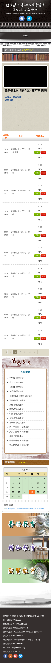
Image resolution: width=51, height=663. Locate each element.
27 (44, 492)
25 (32, 492)
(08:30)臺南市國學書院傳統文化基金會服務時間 (24, 508)
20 (44, 488)
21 (7, 492)
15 (13, 488)
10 (25, 483)
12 (38, 483)
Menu (25, 36)
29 (13, 497)
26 (38, 492)
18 (32, 488)
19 (38, 488)
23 (19, 492)
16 (19, 488)
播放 (43, 152)
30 (19, 497)
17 (25, 488)
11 (32, 483)
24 (25, 492)
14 (7, 488)
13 (44, 483)
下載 (37, 152)
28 (7, 497)
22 (13, 492)
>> (39, 352)
